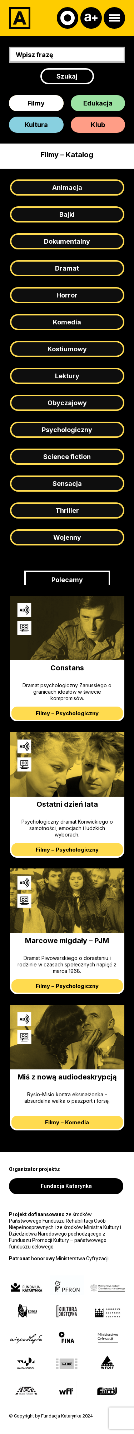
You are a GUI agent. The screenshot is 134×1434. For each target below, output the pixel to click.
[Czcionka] (91, 18)
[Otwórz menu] (114, 18)
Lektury (67, 376)
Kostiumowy (67, 349)
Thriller (67, 510)
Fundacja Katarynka (66, 1186)
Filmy (36, 103)
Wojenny (67, 537)
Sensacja (67, 483)
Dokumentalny (67, 241)
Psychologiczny (67, 430)
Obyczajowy (67, 403)
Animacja (67, 187)
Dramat (67, 268)
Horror (67, 295)
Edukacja (98, 103)
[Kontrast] (67, 18)
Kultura (36, 124)
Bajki (67, 214)
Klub (98, 124)
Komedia (67, 322)
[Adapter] (19, 18)
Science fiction (67, 456)
